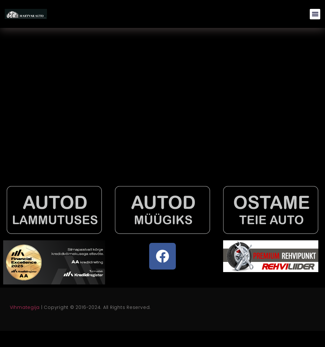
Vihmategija (25, 307)
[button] (315, 14)
